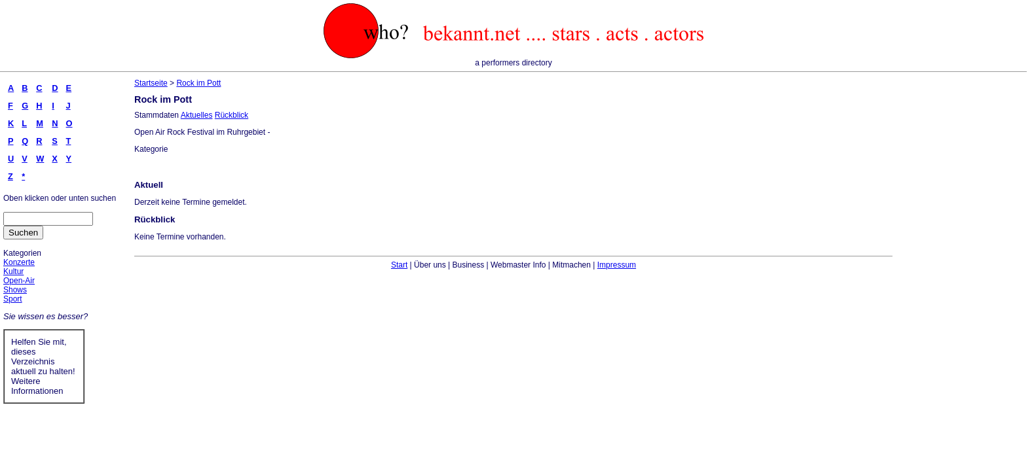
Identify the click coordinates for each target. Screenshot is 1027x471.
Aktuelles (197, 115)
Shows (15, 289)
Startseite (151, 83)
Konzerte (19, 262)
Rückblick (231, 115)
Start (399, 265)
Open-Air (19, 280)
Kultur (13, 271)
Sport (12, 299)
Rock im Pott (198, 83)
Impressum (616, 265)
